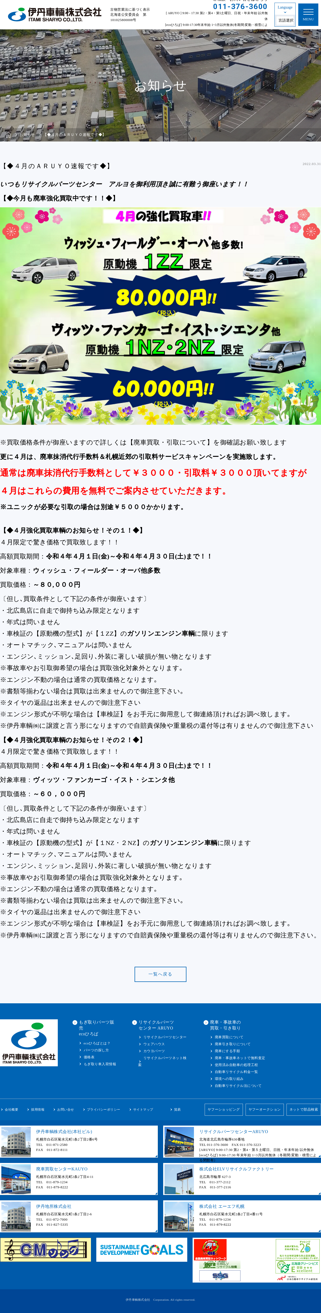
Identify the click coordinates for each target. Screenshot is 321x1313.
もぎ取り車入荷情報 (100, 1064)
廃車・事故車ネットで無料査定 (240, 1058)
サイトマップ (143, 1109)
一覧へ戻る (160, 974)
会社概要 (11, 1109)
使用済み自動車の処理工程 (236, 1065)
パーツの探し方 (96, 1050)
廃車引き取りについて (233, 1044)
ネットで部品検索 (303, 1110)
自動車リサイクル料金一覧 (236, 1072)
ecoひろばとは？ (97, 1043)
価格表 (89, 1057)
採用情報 (37, 1109)
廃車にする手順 (227, 1051)
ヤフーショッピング (223, 1110)
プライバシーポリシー (103, 1109)
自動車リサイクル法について (238, 1086)
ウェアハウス (154, 1044)
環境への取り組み (229, 1079)
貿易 (177, 1109)
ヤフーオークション (264, 1110)
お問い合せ (65, 1109)
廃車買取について (229, 1037)
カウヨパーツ (154, 1051)
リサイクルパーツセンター (165, 1037)
